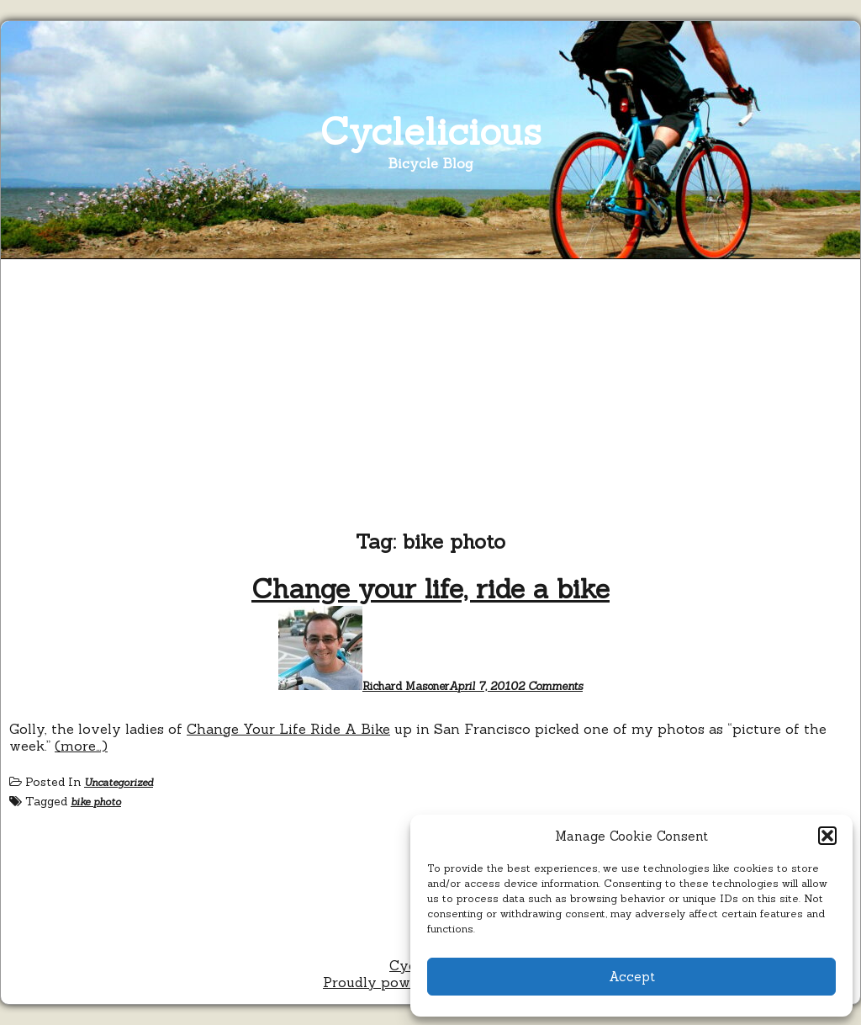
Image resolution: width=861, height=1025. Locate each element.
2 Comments (550, 686)
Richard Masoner (405, 686)
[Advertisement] (430, 394)
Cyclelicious (430, 131)
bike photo (96, 801)
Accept (632, 977)
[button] (827, 835)
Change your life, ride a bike (430, 588)
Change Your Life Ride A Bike (288, 728)
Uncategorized (118, 782)
